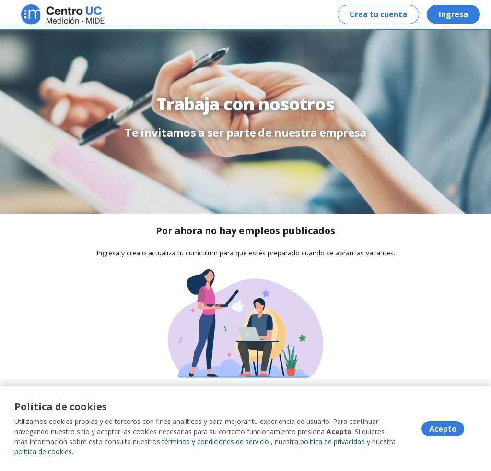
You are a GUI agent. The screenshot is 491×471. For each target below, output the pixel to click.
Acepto (442, 428)
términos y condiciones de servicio (215, 441)
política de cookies (43, 451)
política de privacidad (332, 441)
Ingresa (453, 14)
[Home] (41, 14)
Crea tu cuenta (378, 14)
